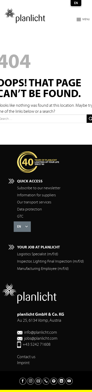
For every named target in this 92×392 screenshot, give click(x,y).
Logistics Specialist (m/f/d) (37, 254)
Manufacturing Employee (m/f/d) (43, 268)
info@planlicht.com (40, 332)
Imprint (23, 362)
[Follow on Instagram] (30, 381)
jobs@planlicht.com (40, 338)
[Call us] (46, 381)
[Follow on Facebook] (22, 381)
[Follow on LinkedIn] (61, 381)
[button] (83, 19)
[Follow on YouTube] (69, 381)
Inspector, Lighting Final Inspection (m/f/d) (50, 261)
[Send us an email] (38, 381)
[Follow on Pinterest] (53, 381)
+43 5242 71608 (36, 344)
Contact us (26, 356)
